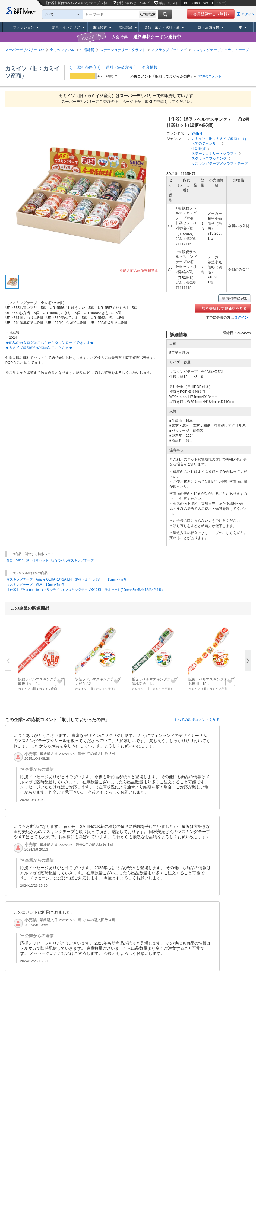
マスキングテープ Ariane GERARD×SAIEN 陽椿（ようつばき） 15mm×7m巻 (66, 579)
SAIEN (196, 133)
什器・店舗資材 (206, 27)
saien (20, 560)
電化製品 (125, 27)
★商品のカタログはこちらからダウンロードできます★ (49, 343)
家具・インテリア (66, 27)
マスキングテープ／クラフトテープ (220, 50)
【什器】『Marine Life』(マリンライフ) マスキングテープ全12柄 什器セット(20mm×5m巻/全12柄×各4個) (85, 590)
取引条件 (85, 67)
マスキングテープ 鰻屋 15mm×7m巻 (35, 585)
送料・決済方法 (119, 67)
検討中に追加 (237, 298)
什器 (10, 560)
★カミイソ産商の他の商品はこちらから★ (38, 348)
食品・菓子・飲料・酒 (161, 27)
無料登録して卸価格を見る (224, 308)
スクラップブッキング (169, 50)
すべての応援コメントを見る (197, 720)
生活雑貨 (100, 27)
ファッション (23, 27)
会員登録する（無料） (212, 14)
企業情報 (149, 67)
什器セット (40, 560)
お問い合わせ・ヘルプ (133, 3)
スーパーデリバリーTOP (24, 50)
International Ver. (198, 3)
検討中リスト (169, 3)
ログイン (248, 14)
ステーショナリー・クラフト (123, 50)
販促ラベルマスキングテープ (72, 560)
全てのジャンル (62, 50)
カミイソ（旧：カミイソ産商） (39, 688)
